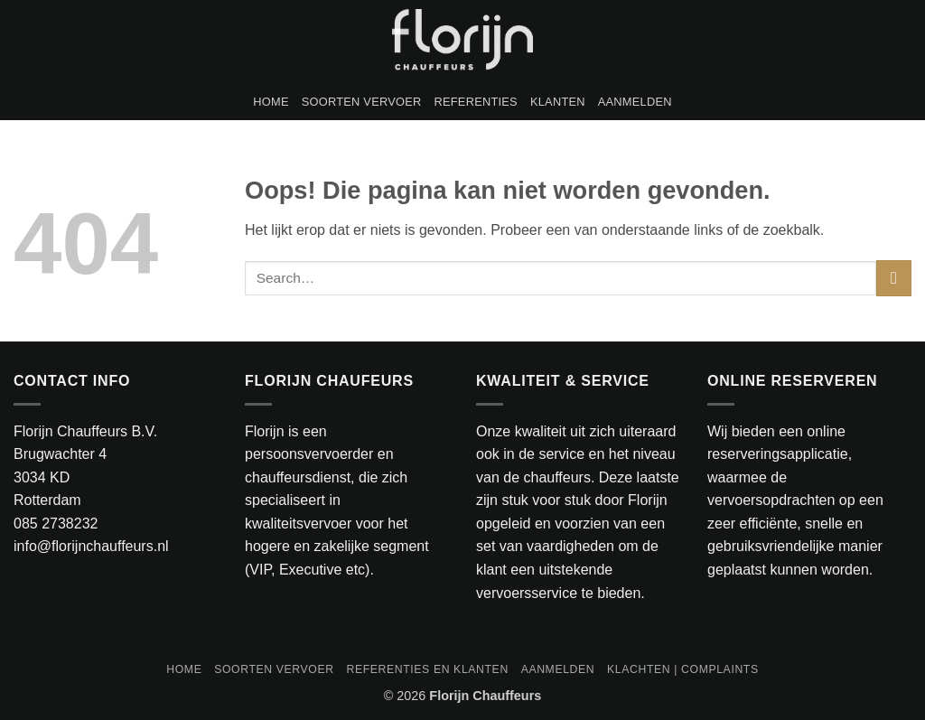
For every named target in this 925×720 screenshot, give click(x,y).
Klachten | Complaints (683, 669)
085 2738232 (56, 523)
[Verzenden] (893, 277)
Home (270, 101)
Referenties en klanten (427, 669)
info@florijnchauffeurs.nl (91, 546)
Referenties (476, 101)
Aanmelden (635, 101)
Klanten (557, 101)
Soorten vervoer (362, 101)
